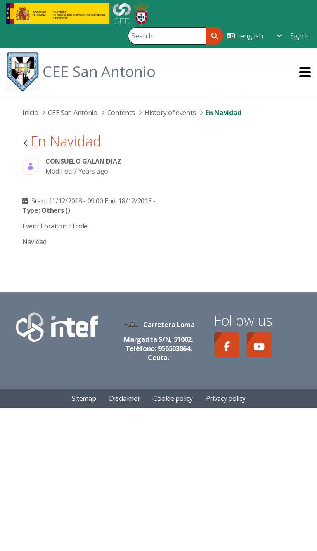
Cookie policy (172, 541)
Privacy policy (226, 541)
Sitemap (84, 541)
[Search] (167, 36)
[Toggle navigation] (305, 72)
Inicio (30, 112)
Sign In (300, 35)
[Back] (25, 143)
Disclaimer (124, 541)
